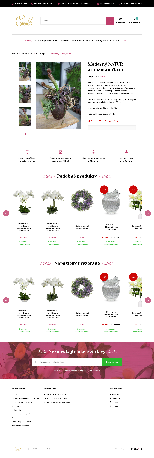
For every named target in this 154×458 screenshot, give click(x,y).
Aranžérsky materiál (101, 41)
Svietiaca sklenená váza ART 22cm (111, 227)
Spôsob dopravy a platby (21, 414)
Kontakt (14, 394)
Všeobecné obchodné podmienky (25, 398)
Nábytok (116, 41)
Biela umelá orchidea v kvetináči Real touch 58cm (53, 227)
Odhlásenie (95, 371)
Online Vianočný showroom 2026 (57, 402)
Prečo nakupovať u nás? (21, 422)
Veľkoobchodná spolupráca (55, 398)
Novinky (28, 41)
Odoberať (112, 362)
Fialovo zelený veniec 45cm (82, 227)
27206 (102, 76)
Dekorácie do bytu (81, 41)
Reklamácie (16, 410)
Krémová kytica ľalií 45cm (140, 227)
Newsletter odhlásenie (20, 426)
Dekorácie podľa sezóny (45, 41)
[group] (26, 216)
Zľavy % (125, 41)
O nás (14, 418)
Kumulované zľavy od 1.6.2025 (56, 394)
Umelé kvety (65, 41)
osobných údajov (84, 371)
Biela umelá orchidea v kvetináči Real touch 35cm (24, 227)
